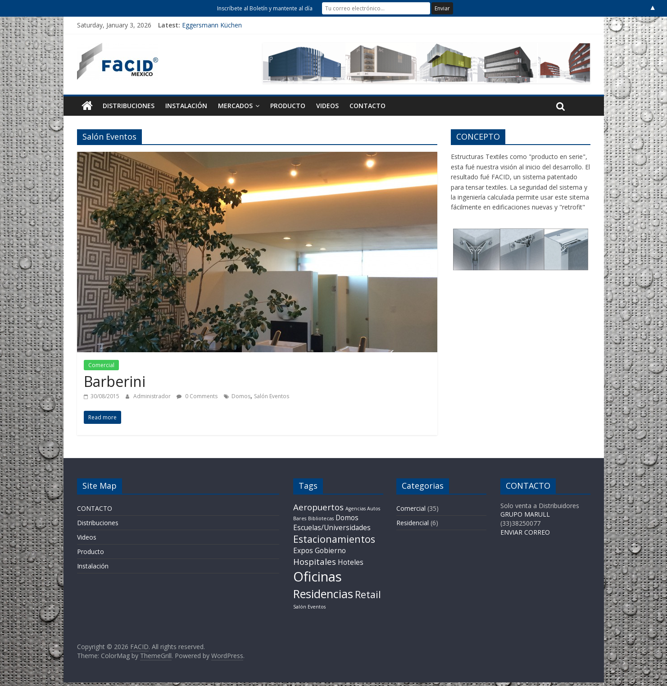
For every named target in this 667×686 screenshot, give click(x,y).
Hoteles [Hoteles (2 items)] (350, 562)
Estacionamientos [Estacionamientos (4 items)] (334, 538)
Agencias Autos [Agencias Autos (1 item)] (362, 508)
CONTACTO (367, 105)
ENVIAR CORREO (525, 532)
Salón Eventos (271, 396)
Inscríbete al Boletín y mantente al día (265, 8)
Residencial (412, 522)
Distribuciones (128, 105)
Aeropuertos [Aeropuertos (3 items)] (318, 507)
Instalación (186, 105)
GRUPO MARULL (525, 514)
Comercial (101, 365)
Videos (327, 105)
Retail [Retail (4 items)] (368, 594)
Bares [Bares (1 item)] (299, 518)
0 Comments (197, 396)
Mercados (235, 105)
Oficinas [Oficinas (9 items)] (317, 577)
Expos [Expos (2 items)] (303, 550)
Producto (287, 105)
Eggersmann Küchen (212, 25)
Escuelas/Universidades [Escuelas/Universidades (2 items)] (332, 527)
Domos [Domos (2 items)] (347, 517)
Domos (240, 396)
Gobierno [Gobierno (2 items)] (330, 550)
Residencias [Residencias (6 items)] (323, 593)
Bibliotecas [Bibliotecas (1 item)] (321, 518)
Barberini (114, 381)
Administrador (152, 396)
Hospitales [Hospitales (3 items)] (314, 561)
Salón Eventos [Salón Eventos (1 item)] (309, 607)
